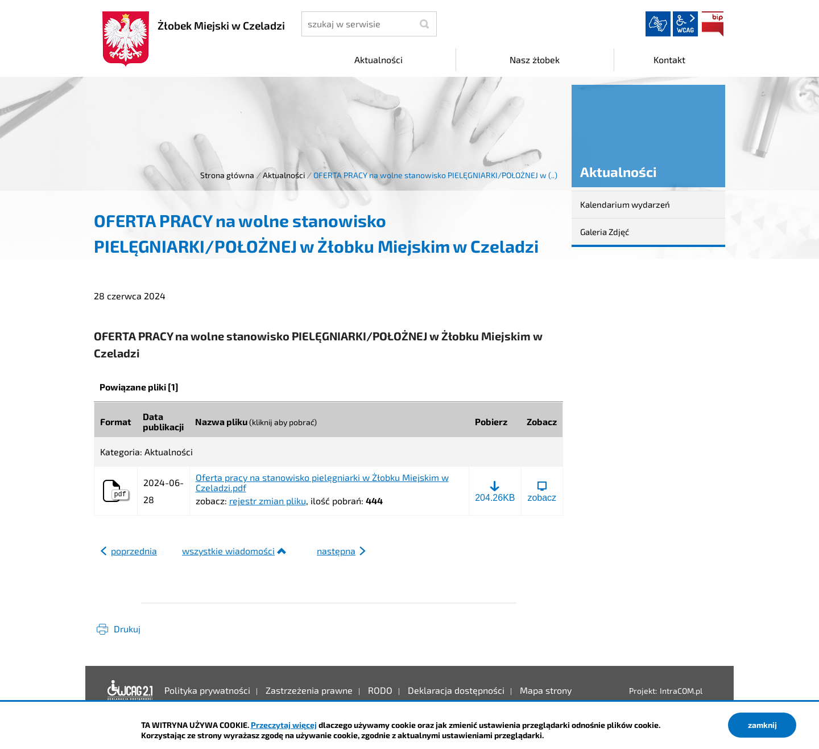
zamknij (762, 725)
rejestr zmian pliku (267, 500)
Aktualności (284, 175)
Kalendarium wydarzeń (625, 204)
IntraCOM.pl (681, 690)
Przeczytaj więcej (284, 725)
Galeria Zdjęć (604, 232)
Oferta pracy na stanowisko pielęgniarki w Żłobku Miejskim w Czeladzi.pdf (322, 482)
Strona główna (227, 175)
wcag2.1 (685, 23)
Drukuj (127, 628)
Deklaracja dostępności (130, 690)
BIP (712, 23)
